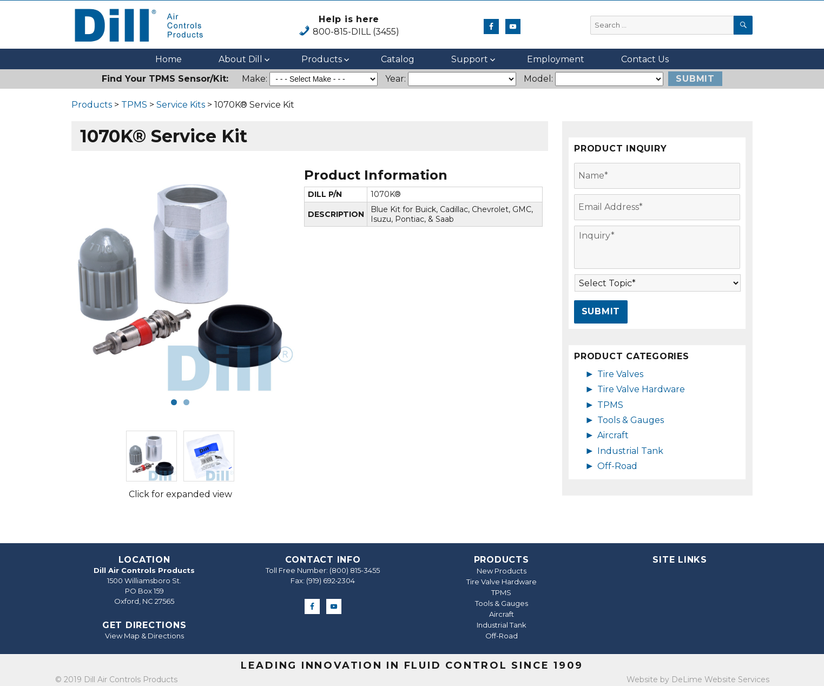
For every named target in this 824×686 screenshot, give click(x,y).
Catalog (397, 59)
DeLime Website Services (720, 679)
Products (321, 59)
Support (469, 59)
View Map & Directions (144, 635)
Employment (555, 59)
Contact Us (645, 59)
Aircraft (613, 435)
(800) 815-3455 (354, 570)
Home (168, 59)
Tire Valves (620, 374)
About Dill (240, 59)
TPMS (134, 105)
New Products (501, 570)
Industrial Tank (630, 451)
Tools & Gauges (630, 420)
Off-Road (617, 466)
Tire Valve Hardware (641, 389)
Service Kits (180, 105)
